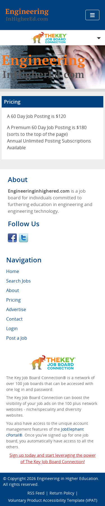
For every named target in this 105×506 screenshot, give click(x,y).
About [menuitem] (12, 290)
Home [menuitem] (12, 271)
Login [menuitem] (12, 328)
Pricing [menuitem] (13, 300)
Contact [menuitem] (14, 319)
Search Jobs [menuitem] (18, 281)
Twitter (23, 237)
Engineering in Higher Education (67, 478)
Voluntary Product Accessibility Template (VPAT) (52, 500)
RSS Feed (36, 493)
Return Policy (62, 493)
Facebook (12, 237)
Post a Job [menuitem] (16, 338)
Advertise (16, 309)
